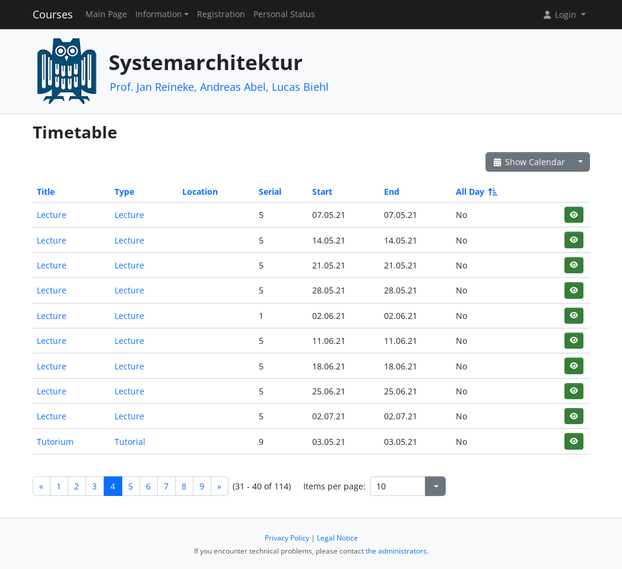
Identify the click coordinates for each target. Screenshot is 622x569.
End (391, 191)
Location (200, 191)
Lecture (51, 214)
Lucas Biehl (300, 87)
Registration (221, 14)
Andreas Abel (233, 87)
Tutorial (130, 441)
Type (124, 191)
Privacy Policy (287, 538)
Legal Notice (337, 538)
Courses (53, 14)
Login (560, 14)
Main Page (106, 14)
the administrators (396, 551)
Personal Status (284, 14)
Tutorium (55, 441)
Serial (270, 191)
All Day (476, 191)
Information (158, 14)
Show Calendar (529, 161)
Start (322, 191)
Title (46, 191)
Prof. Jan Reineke (152, 87)
